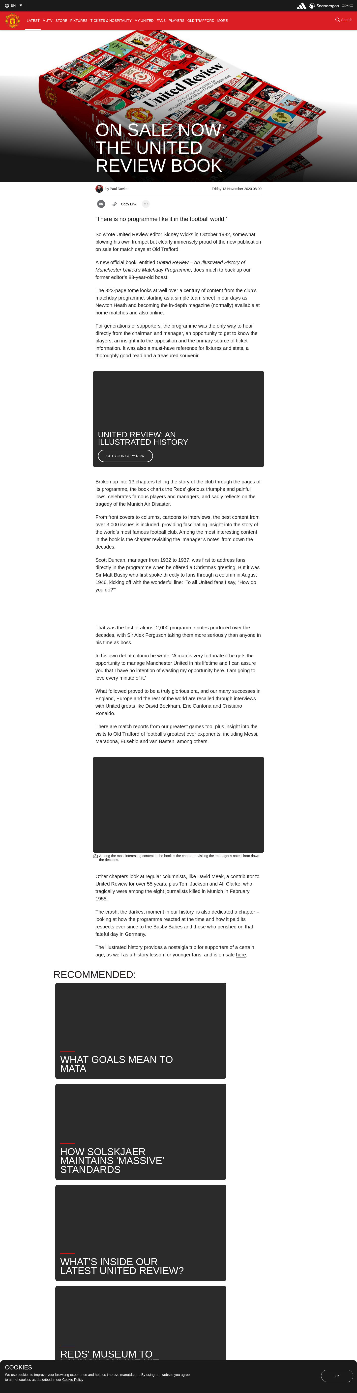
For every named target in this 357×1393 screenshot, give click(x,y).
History (162, 1201)
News (208, 1201)
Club (186, 1201)
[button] (13, 5)
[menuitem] (33, 20)
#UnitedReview (148, 1218)
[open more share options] (146, 204)
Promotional (111, 1201)
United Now (111, 1218)
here (241, 954)
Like (139, 1201)
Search (233, 1201)
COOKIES (18, 1367)
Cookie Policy (72, 1380)
